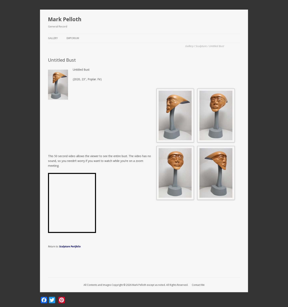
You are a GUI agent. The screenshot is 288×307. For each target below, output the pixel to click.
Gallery (53, 38)
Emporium (73, 38)
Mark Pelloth (64, 19)
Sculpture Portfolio (70, 246)
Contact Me (198, 285)
